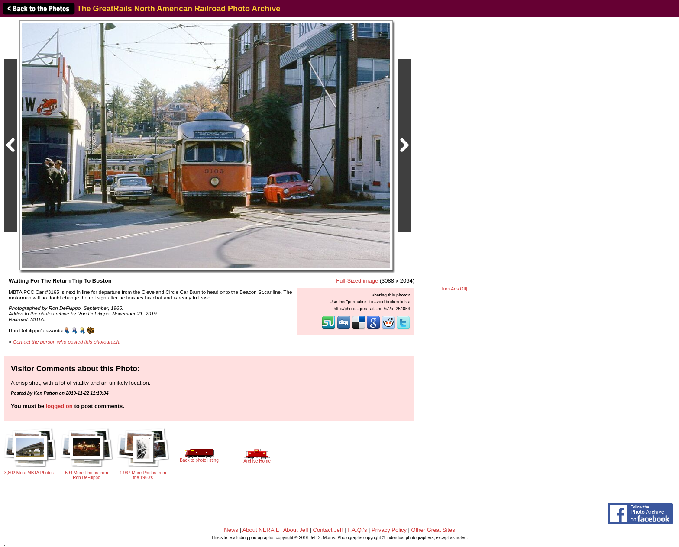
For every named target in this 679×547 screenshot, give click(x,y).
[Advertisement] (453, 152)
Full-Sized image (357, 280)
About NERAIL (260, 530)
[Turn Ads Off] (453, 288)
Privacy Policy (389, 530)
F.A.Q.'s (357, 530)
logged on (59, 406)
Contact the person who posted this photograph (66, 341)
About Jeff (295, 530)
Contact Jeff (328, 530)
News (231, 530)
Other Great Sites (433, 530)
